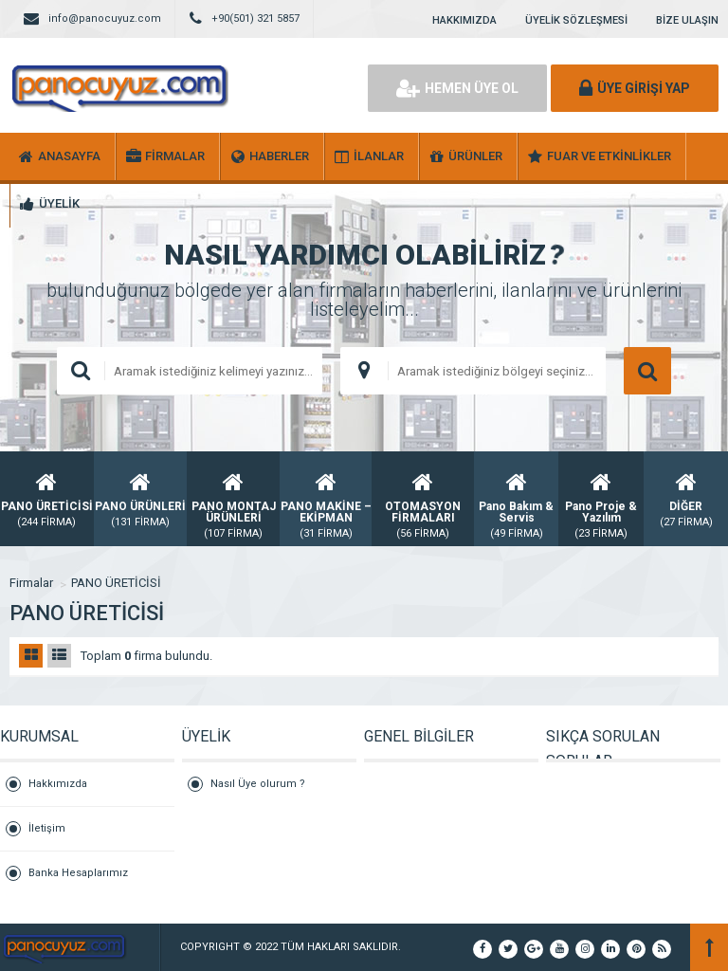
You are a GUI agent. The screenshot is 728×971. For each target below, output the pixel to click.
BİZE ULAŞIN (687, 20)
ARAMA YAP (647, 370)
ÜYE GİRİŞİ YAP (634, 88)
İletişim (46, 828)
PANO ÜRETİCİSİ (116, 583)
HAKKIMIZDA (464, 20)
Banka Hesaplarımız (78, 873)
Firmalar (31, 583)
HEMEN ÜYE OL (457, 88)
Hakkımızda (57, 784)
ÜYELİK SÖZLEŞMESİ (576, 20)
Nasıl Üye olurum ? (257, 784)
